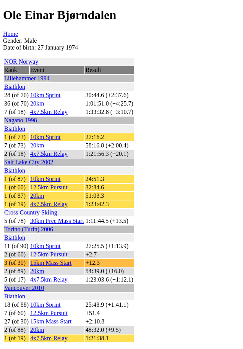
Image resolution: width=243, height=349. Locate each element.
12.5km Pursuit (49, 187)
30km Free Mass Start (57, 221)
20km (37, 103)
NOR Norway (21, 61)
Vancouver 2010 (24, 288)
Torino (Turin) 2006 (28, 229)
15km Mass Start (50, 262)
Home (10, 33)
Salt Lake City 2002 (28, 162)
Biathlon (14, 86)
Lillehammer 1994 (27, 78)
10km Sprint (45, 95)
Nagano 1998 (20, 120)
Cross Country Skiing (30, 212)
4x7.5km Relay (49, 112)
